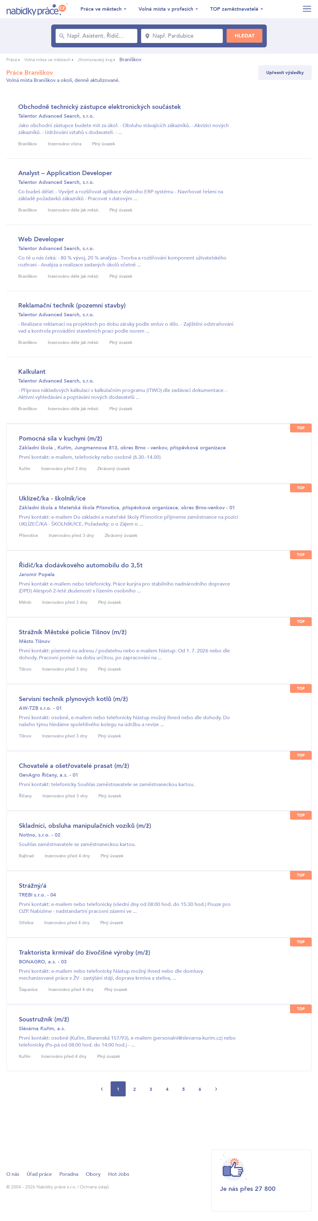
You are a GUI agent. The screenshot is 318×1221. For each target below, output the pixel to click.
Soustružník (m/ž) (44, 1019)
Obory (93, 1174)
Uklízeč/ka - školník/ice (52, 498)
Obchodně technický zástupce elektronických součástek (99, 107)
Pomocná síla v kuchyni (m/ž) (60, 438)
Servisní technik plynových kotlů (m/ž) (73, 699)
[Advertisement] (120, 1122)
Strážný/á (33, 885)
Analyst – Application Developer (65, 173)
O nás (12, 1174)
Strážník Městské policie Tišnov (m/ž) (73, 632)
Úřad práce (39, 1174)
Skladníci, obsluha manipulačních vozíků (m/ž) (85, 826)
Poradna (68, 1174)
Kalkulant (32, 371)
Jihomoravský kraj (95, 60)
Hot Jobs (118, 1174)
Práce (11, 60)
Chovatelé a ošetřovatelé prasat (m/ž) (74, 766)
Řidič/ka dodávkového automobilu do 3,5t (81, 565)
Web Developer (41, 239)
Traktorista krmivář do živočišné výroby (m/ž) (84, 952)
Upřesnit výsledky (285, 73)
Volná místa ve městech (47, 60)
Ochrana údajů (94, 1187)
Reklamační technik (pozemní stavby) (72, 305)
